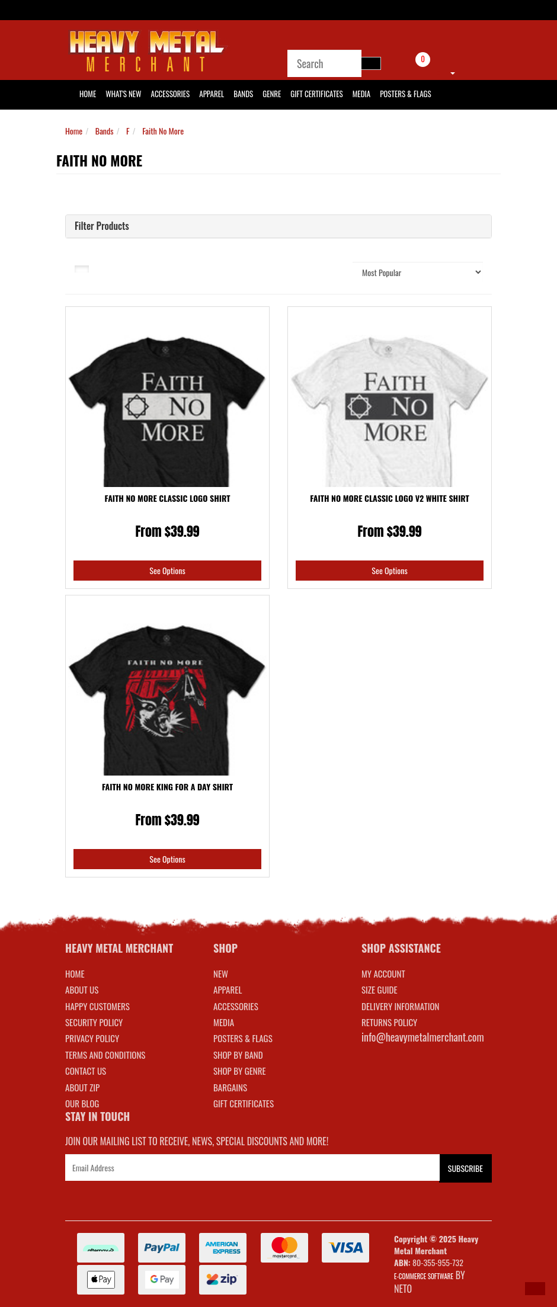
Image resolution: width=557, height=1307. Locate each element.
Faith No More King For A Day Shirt (167, 786)
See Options (167, 570)
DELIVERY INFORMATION (400, 1006)
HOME (87, 94)
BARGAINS (230, 1087)
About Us (81, 989)
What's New (123, 94)
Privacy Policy (92, 1038)
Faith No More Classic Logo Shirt (168, 498)
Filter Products (102, 226)
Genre (272, 94)
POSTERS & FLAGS (243, 1038)
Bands (243, 94)
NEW (220, 973)
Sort (330, 271)
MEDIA (223, 1022)
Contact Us (85, 1070)
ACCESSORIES (235, 1006)
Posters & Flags (405, 94)
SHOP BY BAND (238, 1054)
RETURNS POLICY (389, 1022)
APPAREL (227, 989)
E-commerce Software (423, 1276)
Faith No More (163, 130)
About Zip (82, 1087)
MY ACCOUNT (383, 973)
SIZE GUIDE (379, 989)
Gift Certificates (316, 94)
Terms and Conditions (105, 1054)
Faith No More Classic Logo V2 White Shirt (389, 498)
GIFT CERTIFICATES (243, 1103)
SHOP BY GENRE (239, 1070)
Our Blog (82, 1103)
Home (73, 130)
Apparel (211, 94)
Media (361, 94)
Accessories (170, 94)
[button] (535, 1288)
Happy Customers (97, 1006)
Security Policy (94, 1022)
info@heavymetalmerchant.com (422, 1037)
